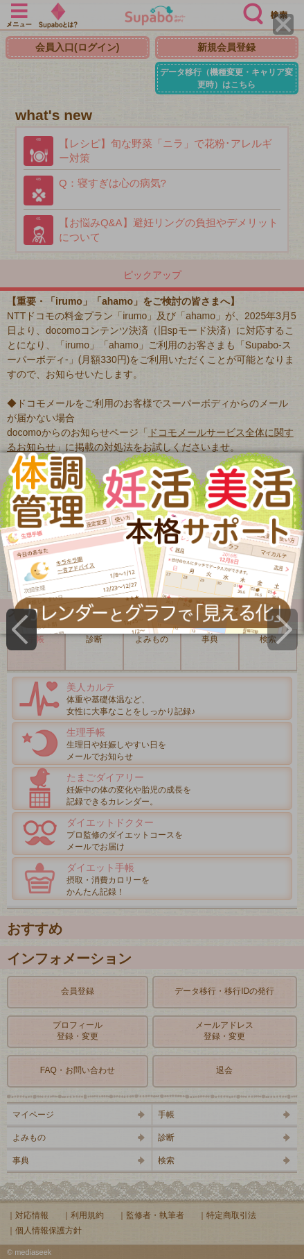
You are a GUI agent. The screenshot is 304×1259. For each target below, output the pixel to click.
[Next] (282, 629)
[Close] (283, 24)
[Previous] (21, 629)
